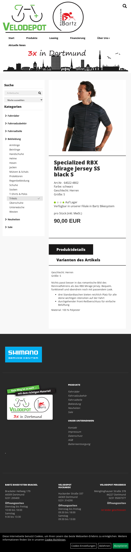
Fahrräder (13, 115)
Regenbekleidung (19, 180)
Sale (10, 227)
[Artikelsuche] (125, 6)
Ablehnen (104, 545)
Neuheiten (14, 219)
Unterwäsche (16, 207)
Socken (13, 189)
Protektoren (16, 176)
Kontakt (72, 427)
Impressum (74, 431)
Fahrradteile (15, 131)
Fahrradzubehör (17, 123)
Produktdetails (70, 249)
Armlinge (14, 145)
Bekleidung (14, 139)
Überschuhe (16, 202)
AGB (70, 439)
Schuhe (13, 185)
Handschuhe (16, 154)
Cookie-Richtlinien (55, 539)
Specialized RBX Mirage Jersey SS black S (77, 168)
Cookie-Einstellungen (83, 545)
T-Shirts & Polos (18, 194)
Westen (13, 211)
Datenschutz (75, 435)
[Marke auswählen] (23, 99)
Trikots (13, 198)
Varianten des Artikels (78, 259)
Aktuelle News (17, 45)
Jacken (13, 167)
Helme (13, 158)
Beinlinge (14, 149)
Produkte (31, 38)
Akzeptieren (120, 545)
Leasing (53, 38)
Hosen (13, 162)
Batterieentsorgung (79, 444)
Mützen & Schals (18, 171)
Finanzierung (77, 38)
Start (11, 38)
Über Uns (103, 38)
